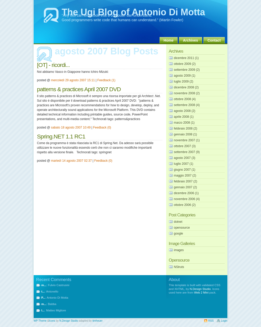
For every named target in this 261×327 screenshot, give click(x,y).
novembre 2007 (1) (187, 140)
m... (43, 285)
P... (43, 297)
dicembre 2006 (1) (186, 193)
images (179, 250)
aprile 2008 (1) (183, 117)
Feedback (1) (106, 80)
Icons (52, 320)
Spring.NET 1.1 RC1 (61, 136)
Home (169, 40)
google (178, 233)
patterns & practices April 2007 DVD (79, 89)
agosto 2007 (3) (184, 158)
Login (224, 320)
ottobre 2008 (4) (184, 99)
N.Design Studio (200, 288)
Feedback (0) (102, 127)
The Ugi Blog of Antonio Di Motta (133, 12)
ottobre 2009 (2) (184, 64)
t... (43, 291)
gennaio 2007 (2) (185, 187)
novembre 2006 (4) (187, 199)
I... (43, 310)
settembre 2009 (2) (187, 70)
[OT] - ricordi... (53, 65)
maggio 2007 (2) (185, 175)
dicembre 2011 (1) (186, 58)
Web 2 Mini (201, 292)
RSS (211, 320)
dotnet (178, 222)
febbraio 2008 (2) (185, 128)
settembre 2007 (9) (187, 152)
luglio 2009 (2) (183, 81)
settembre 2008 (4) (187, 105)
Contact (214, 40)
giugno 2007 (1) (184, 169)
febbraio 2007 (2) (185, 181)
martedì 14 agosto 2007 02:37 (71, 160)
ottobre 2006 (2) (184, 205)
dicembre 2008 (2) (186, 87)
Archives (190, 40)
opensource (182, 227)
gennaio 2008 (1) (185, 134)
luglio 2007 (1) (183, 164)
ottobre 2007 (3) (184, 146)
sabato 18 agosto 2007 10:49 (70, 127)
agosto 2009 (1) (184, 75)
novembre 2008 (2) (187, 93)
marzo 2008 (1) (184, 122)
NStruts (179, 267)
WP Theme (40, 320)
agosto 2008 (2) (184, 111)
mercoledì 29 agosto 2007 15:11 (73, 80)
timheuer (98, 320)
